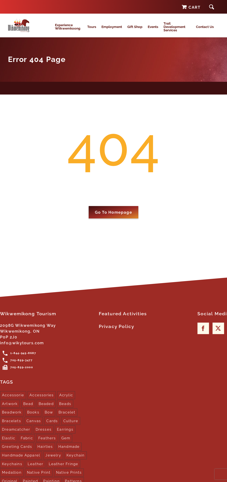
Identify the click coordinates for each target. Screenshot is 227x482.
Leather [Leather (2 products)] (35, 467)
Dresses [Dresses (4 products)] (44, 433)
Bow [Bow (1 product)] (49, 416)
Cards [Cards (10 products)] (52, 425)
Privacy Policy (116, 330)
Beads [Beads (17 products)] (65, 407)
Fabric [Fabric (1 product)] (27, 442)
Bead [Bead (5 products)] (28, 407)
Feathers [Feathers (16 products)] (47, 442)
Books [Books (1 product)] (33, 416)
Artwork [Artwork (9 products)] (10, 407)
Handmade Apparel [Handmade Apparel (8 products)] (21, 459)
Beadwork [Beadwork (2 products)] (12, 416)
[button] (211, 7)
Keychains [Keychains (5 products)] (12, 467)
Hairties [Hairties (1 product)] (45, 450)
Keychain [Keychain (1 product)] (76, 459)
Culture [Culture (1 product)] (70, 425)
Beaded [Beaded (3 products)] (46, 407)
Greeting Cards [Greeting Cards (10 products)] (17, 450)
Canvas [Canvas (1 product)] (33, 425)
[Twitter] (218, 332)
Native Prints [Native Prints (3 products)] (69, 476)
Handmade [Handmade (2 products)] (69, 450)
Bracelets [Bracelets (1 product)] (11, 425)
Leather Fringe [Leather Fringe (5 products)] (63, 467)
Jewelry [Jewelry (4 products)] (53, 459)
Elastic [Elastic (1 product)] (8, 442)
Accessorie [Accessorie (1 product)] (13, 399)
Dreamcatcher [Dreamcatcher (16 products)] (16, 433)
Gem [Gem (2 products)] (65, 442)
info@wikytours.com (22, 346)
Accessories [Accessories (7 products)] (41, 399)
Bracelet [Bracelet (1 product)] (67, 416)
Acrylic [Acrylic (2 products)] (66, 399)
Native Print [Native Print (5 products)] (39, 476)
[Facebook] (203, 332)
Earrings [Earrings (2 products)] (65, 433)
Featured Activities (123, 317)
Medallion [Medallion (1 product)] (12, 476)
